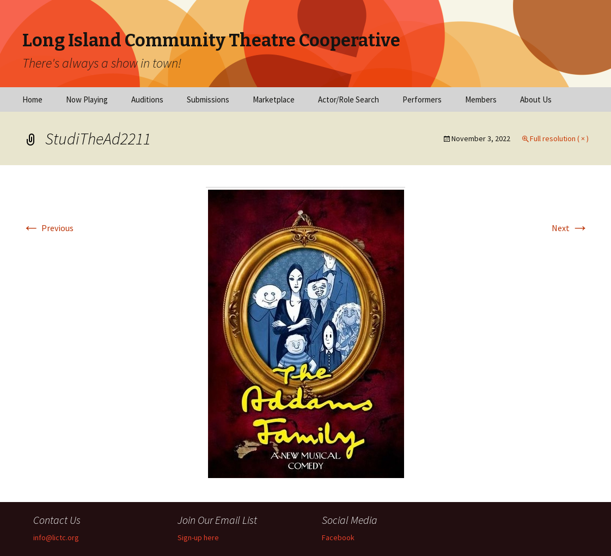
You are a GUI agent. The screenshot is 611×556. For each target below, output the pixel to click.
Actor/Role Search (348, 99)
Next (570, 227)
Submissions (208, 99)
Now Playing (87, 99)
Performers (422, 99)
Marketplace (274, 99)
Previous (48, 227)
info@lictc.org (56, 537)
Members (481, 99)
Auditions (147, 99)
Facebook (338, 537)
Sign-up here (198, 537)
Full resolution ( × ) (559, 138)
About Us (536, 99)
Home (32, 99)
